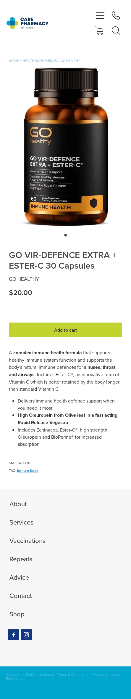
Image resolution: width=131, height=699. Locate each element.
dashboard (45, 674)
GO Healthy (70, 60)
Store (14, 60)
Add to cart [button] (65, 330)
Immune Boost (27, 470)
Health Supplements (39, 60)
